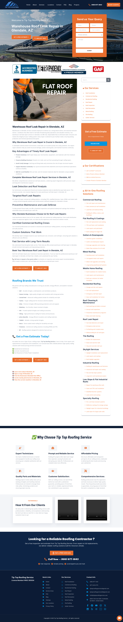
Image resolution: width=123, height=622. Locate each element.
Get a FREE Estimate (61, 553)
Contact (58, 5)
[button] (42, 5)
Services (41, 5)
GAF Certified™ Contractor (93, 171)
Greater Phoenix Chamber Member (96, 180)
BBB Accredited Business (93, 177)
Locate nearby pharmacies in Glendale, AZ (28, 378)
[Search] (108, 80)
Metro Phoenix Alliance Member (95, 174)
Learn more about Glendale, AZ (24, 372)
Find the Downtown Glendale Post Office (27, 376)
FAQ (65, 5)
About (35, 5)
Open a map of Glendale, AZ (23, 373)
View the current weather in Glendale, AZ (27, 380)
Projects (76, 5)
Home (28, 5)
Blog (70, 5)
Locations (51, 5)
